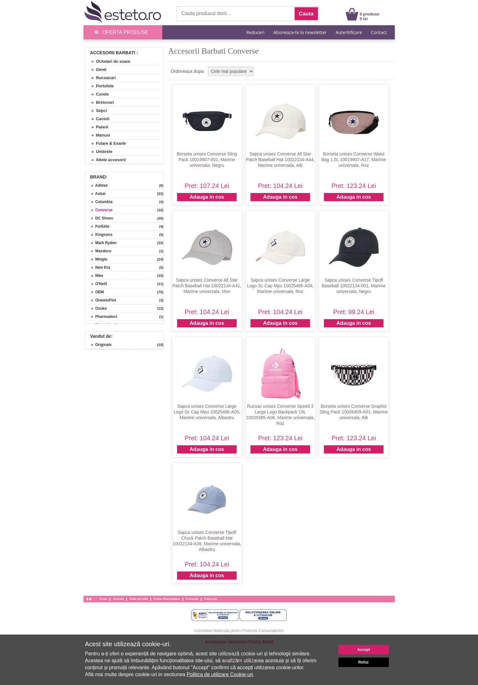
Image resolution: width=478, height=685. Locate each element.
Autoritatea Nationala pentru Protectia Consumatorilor (239, 631)
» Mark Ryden (102, 243)
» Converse (99, 210)
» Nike (95, 275)
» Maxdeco (99, 251)
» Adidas (97, 185)
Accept (363, 649)
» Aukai (96, 193)
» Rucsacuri (101, 77)
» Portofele (100, 86)
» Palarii (97, 127)
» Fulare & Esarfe (106, 143)
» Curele (98, 94)
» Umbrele (99, 151)
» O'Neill (97, 284)
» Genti (97, 69)
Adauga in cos (207, 197)
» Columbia (99, 202)
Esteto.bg (210, 598)
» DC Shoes (100, 218)
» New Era (98, 267)
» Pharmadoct (102, 316)
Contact (379, 32)
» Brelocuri (100, 102)
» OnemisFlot (101, 300)
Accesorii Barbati (112, 52)
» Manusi (98, 135)
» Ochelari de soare (108, 61)
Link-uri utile (139, 598)
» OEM (95, 292)
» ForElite (98, 226)
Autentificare (349, 32)
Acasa (103, 598)
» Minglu (97, 259)
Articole (118, 598)
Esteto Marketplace (167, 598)
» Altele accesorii (106, 159)
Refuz (363, 662)
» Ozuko (97, 308)
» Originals (99, 344)
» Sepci (97, 110)
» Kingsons (99, 234)
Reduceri (255, 32)
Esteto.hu (192, 598)
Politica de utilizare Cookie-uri (220, 674)
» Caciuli (98, 118)
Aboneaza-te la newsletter (300, 32)
